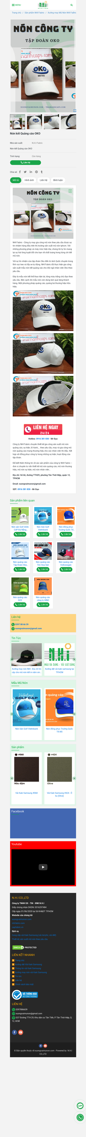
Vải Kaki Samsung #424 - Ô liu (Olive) (59, 794)
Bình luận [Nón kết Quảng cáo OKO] (58, 180)
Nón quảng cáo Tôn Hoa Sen (43, 563)
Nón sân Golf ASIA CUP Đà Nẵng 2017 (20, 528)
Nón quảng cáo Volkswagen (66, 563)
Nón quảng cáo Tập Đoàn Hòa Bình (20, 563)
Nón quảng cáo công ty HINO (43, 598)
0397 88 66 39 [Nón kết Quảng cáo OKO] (21, 624)
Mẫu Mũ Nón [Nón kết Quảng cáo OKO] (19, 682)
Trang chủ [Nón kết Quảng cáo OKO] (16, 12)
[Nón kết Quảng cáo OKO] (43, 5)
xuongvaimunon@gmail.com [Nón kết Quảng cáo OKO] (28, 628)
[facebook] (14, 1032)
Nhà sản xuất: (16, 143)
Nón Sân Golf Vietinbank (43, 528)
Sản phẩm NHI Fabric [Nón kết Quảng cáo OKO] (34, 12)
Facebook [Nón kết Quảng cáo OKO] (17, 811)
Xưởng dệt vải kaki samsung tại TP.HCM (59, 671)
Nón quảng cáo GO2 (20, 598)
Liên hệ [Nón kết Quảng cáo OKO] (25, 162)
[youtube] (20, 1032)
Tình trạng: (15, 156)
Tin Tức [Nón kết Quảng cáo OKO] (16, 638)
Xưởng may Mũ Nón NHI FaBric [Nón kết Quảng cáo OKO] (62, 12)
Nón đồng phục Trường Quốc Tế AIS (66, 528)
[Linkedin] (30, 172)
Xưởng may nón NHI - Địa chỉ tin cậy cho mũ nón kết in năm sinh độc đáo (26, 671)
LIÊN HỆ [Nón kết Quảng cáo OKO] (17, 1004)
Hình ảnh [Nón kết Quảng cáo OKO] (29, 180)
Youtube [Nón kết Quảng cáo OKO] (16, 844)
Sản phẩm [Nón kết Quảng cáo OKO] (17, 747)
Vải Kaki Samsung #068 (26, 793)
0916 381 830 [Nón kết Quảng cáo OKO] (42, 439)
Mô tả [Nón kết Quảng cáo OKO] (16, 180)
